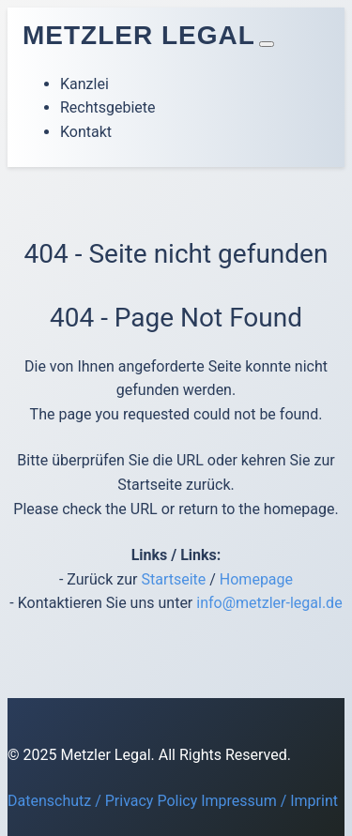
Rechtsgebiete (108, 107)
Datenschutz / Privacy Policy (102, 801)
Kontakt (86, 132)
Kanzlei (84, 84)
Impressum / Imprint (269, 801)
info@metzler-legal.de (269, 603)
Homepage (256, 579)
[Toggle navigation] (266, 44)
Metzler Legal (139, 35)
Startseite (173, 579)
